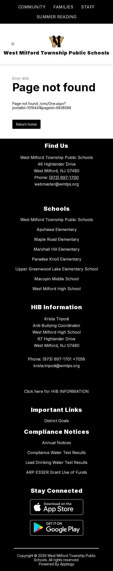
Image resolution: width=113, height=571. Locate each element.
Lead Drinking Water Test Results (56, 462)
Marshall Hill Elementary (57, 249)
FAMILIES (63, 6)
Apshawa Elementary (57, 229)
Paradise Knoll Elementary (56, 259)
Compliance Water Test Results (56, 452)
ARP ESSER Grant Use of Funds (56, 472)
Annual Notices (56, 442)
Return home (26, 124)
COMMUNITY (32, 6)
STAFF (88, 6)
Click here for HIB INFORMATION (56, 391)
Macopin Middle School (56, 278)
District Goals (56, 420)
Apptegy (67, 564)
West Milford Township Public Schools (56, 219)
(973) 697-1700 (64, 177)
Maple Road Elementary (56, 239)
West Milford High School (56, 288)
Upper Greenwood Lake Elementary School (56, 268)
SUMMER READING (57, 16)
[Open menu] (13, 44)
